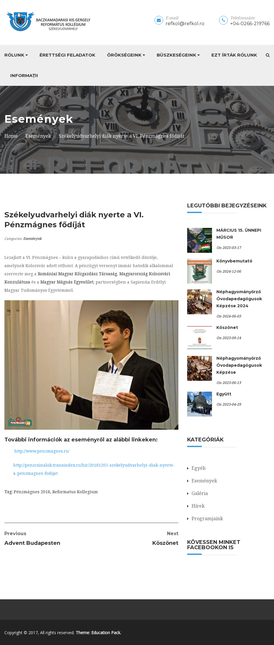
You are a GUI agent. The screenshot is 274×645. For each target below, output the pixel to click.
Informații (24, 75)
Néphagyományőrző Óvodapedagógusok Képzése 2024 (239, 298)
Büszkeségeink (176, 55)
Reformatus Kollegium (75, 491)
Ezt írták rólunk (234, 55)
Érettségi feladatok (67, 55)
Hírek (198, 506)
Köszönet (227, 327)
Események (32, 238)
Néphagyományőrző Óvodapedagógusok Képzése (239, 365)
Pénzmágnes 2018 (32, 491)
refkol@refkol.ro (185, 23)
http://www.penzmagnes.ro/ (41, 451)
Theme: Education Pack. (98, 632)
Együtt (223, 394)
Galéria (200, 493)
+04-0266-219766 (250, 23)
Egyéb (199, 468)
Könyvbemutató (234, 261)
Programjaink (207, 518)
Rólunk (14, 55)
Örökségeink (124, 55)
